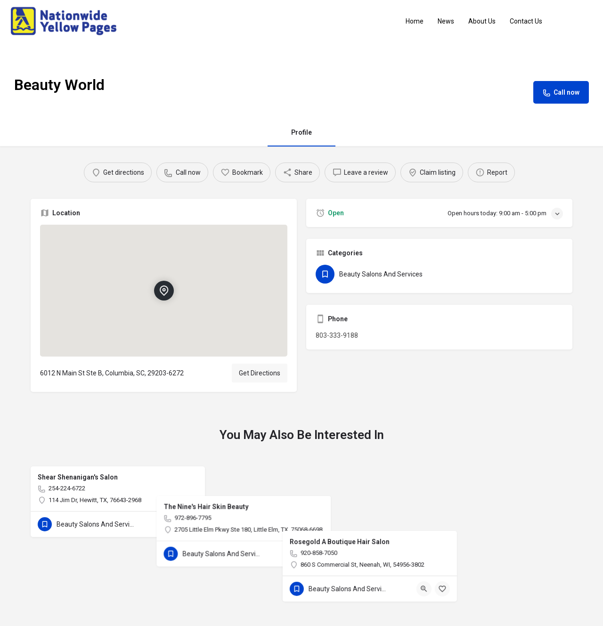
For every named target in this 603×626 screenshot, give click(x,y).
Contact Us (526, 21)
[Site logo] (64, 20)
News (446, 21)
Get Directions (259, 373)
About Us (482, 21)
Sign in (579, 21)
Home (415, 21)
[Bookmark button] (190, 524)
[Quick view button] (171, 524)
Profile (301, 132)
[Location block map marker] (163, 291)
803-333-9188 (337, 335)
